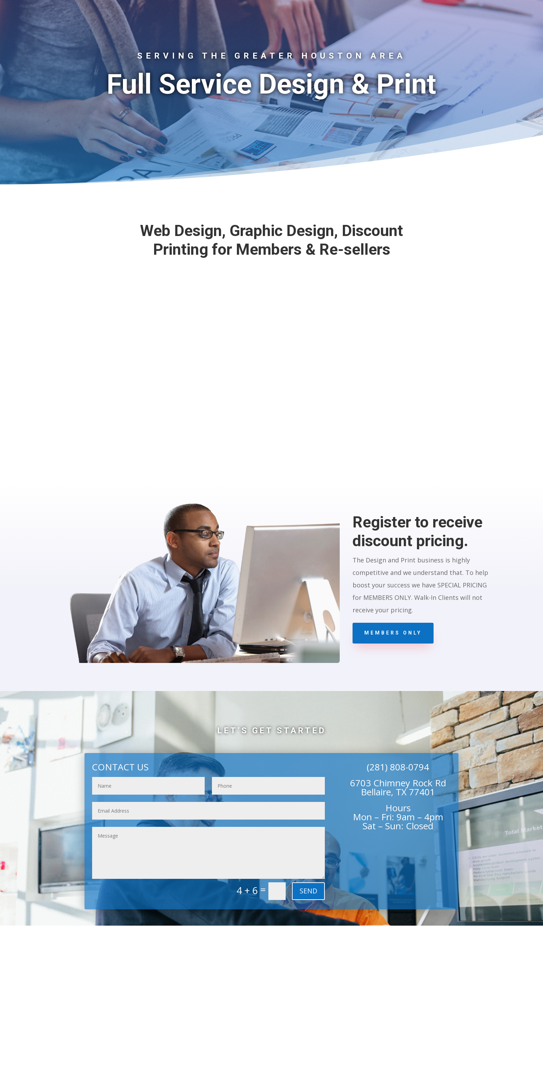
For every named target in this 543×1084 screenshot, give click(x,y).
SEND (308, 890)
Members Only (393, 633)
